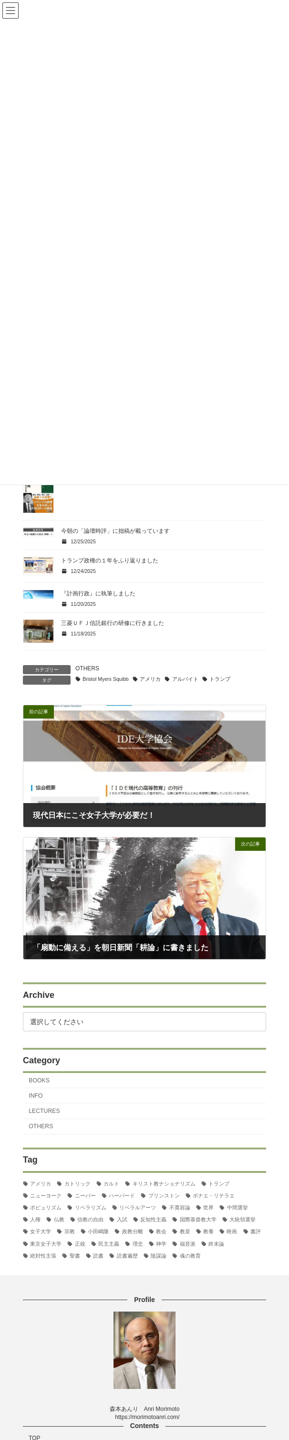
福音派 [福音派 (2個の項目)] (188, 1244)
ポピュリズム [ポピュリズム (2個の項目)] (46, 1207)
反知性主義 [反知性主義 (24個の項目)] (153, 1219)
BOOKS (39, 1080)
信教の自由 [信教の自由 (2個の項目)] (90, 1219)
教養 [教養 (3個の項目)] (208, 1231)
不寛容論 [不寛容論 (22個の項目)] (179, 1207)
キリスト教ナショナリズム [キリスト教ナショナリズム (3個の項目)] (164, 1183)
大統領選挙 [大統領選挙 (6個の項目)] (242, 1219)
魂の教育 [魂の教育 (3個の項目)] (190, 1256)
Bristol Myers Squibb (105, 679)
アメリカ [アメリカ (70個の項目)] (40, 1183)
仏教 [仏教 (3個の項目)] (59, 1219)
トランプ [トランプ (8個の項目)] (218, 1183)
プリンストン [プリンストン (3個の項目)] (164, 1195)
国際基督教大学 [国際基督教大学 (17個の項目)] (198, 1219)
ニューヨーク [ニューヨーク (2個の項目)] (46, 1195)
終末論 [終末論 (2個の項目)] (216, 1244)
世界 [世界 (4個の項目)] (208, 1207)
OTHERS (87, 668)
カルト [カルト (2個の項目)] (111, 1183)
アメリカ (150, 679)
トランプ (219, 679)
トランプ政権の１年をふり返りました (109, 560)
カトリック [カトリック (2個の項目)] (77, 1183)
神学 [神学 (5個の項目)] (161, 1244)
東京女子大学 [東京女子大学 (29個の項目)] (46, 1244)
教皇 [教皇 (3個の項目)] (185, 1231)
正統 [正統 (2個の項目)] (80, 1244)
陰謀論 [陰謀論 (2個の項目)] (158, 1256)
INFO (35, 1095)
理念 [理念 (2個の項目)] (138, 1244)
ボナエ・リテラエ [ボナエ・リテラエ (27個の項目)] (214, 1195)
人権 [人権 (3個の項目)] (35, 1219)
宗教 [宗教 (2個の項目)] (69, 1231)
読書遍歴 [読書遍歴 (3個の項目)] (127, 1256)
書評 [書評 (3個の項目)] (255, 1231)
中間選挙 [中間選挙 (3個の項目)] (237, 1207)
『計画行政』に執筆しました (98, 593)
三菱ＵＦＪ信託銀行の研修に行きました (112, 623)
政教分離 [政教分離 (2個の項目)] (132, 1231)
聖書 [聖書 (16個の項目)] (75, 1256)
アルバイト (185, 679)
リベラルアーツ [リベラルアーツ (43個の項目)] (137, 1207)
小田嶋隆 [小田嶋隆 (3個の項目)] (98, 1231)
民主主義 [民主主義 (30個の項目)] (108, 1244)
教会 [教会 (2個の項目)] (161, 1231)
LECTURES (44, 1111)
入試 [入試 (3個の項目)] (122, 1219)
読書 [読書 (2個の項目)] (98, 1256)
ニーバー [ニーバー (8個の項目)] (85, 1195)
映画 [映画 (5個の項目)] (232, 1231)
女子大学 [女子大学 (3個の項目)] (40, 1231)
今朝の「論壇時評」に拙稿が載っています (115, 531)
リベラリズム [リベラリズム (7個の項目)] (90, 1207)
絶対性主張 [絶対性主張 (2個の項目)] (43, 1256)
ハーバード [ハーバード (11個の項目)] (122, 1195)
